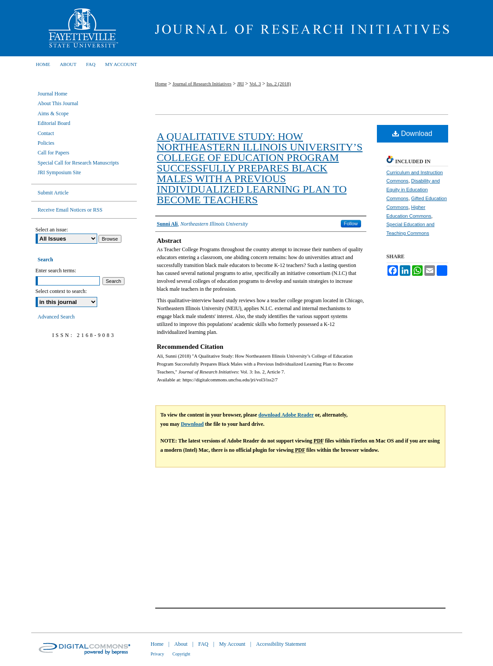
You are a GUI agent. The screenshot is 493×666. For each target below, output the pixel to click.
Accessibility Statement (281, 644)
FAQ (203, 644)
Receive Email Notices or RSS (70, 210)
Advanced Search (56, 317)
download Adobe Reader (286, 415)
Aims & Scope (53, 113)
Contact (46, 133)
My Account (232, 644)
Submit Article (53, 193)
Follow (351, 223)
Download (412, 133)
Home (161, 83)
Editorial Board (54, 123)
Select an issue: (52, 230)
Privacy (157, 653)
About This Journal (58, 103)
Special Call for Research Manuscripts (78, 163)
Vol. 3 (255, 83)
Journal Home (53, 94)
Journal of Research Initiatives (299, 28)
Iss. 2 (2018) (279, 83)
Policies (46, 143)
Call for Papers (53, 153)
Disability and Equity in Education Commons (413, 189)
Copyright (181, 653)
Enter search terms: (56, 270)
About (180, 644)
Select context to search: (61, 291)
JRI (240, 83)
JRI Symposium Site (59, 172)
